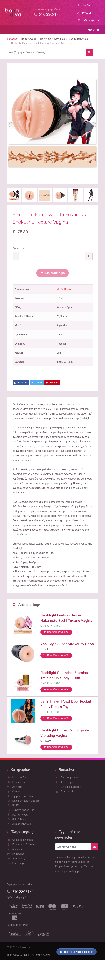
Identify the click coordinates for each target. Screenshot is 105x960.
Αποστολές (16, 858)
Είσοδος (84, 5)
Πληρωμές (15, 853)
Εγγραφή (85, 12)
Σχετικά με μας (66, 777)
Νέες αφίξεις (17, 777)
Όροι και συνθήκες (20, 839)
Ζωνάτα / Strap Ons (20, 810)
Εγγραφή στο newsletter (67, 834)
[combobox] (46, 52)
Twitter (36, 382)
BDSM (13, 805)
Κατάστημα (64, 782)
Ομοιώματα (16, 791)
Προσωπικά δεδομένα (22, 844)
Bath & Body (16, 819)
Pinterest (52, 382)
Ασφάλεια (15, 849)
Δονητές (14, 786)
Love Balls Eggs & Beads (23, 800)
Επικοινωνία (64, 791)
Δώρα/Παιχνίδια (19, 824)
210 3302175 (20, 891)
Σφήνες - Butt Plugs (20, 796)
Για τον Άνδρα (17, 814)
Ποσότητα (18, 248)
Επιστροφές (16, 863)
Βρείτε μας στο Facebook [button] (76, 951)
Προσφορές (16, 782)
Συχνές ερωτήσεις (68, 786)
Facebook (21, 382)
